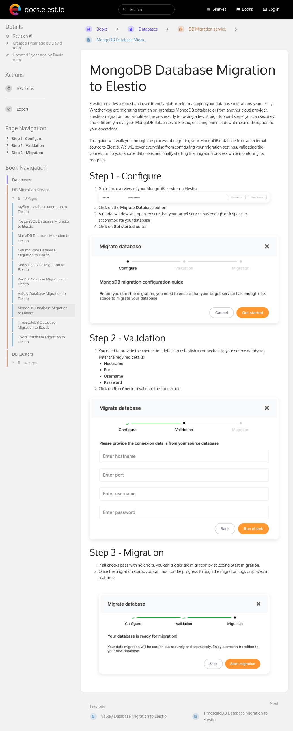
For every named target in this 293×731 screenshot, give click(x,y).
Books (244, 9)
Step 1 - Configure (27, 138)
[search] (146, 9)
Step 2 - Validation (28, 145)
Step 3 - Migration (27, 152)
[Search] (125, 9)
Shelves (216, 9)
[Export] (38, 109)
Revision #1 (18, 36)
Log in (271, 9)
